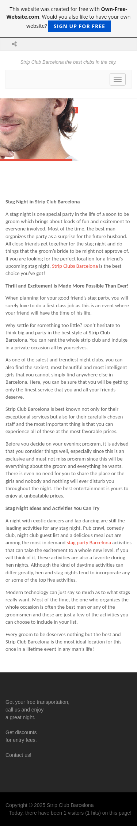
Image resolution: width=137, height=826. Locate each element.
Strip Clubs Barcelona (75, 266)
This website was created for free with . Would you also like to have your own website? (69, 18)
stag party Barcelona (89, 542)
